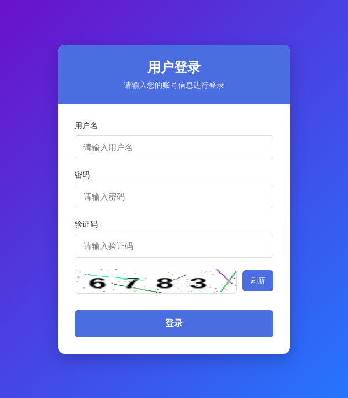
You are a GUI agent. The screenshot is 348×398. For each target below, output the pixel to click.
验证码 (86, 223)
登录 (174, 323)
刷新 (258, 280)
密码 (82, 174)
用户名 (86, 125)
